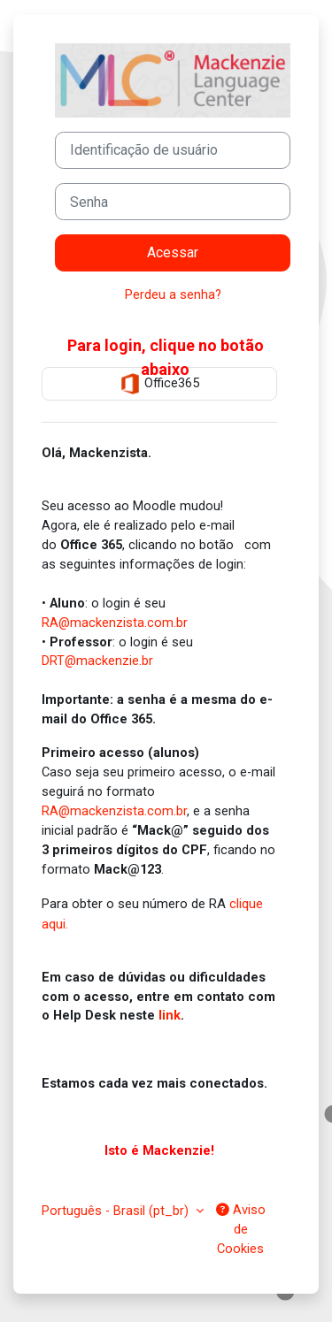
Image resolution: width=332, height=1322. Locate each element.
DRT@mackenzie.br (97, 661)
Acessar (172, 252)
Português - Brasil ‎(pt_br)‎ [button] (117, 1211)
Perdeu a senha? (173, 294)
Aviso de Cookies (241, 1229)
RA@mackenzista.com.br (115, 622)
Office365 (159, 383)
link (169, 1015)
